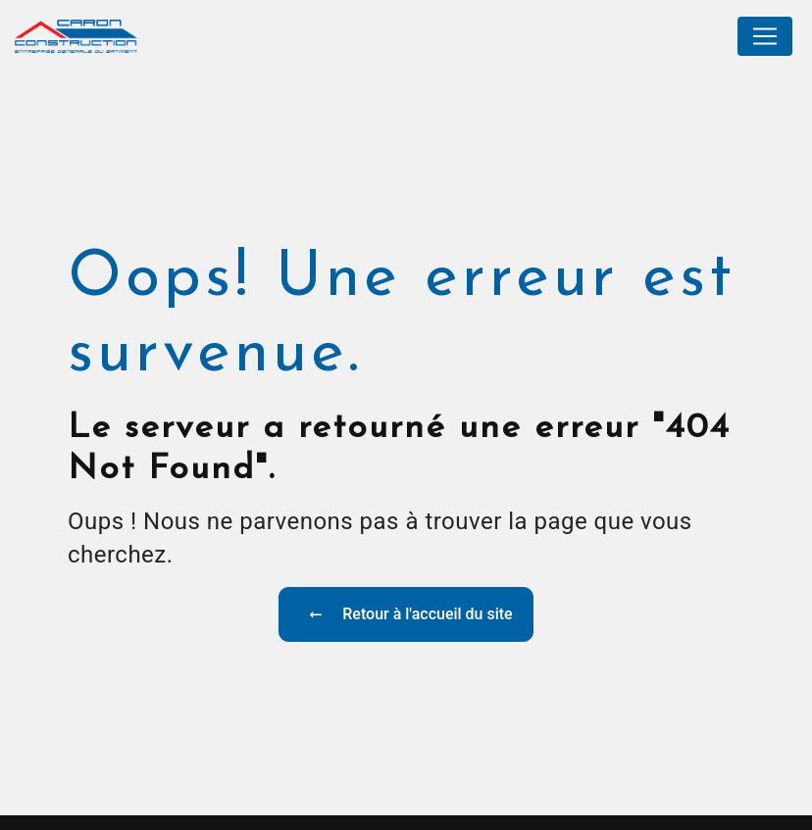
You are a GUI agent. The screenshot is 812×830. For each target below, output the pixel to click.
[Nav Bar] (764, 36)
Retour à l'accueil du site (405, 614)
